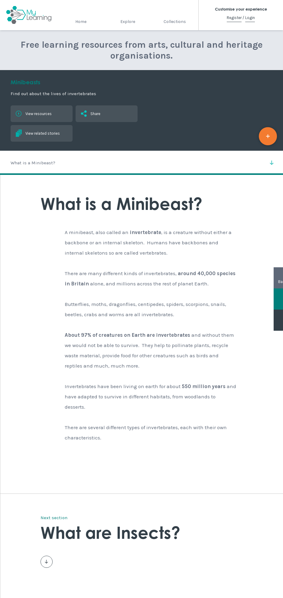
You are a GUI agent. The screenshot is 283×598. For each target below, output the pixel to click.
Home (80, 21)
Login (250, 17)
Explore (127, 21)
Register (234, 17)
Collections (175, 21)
